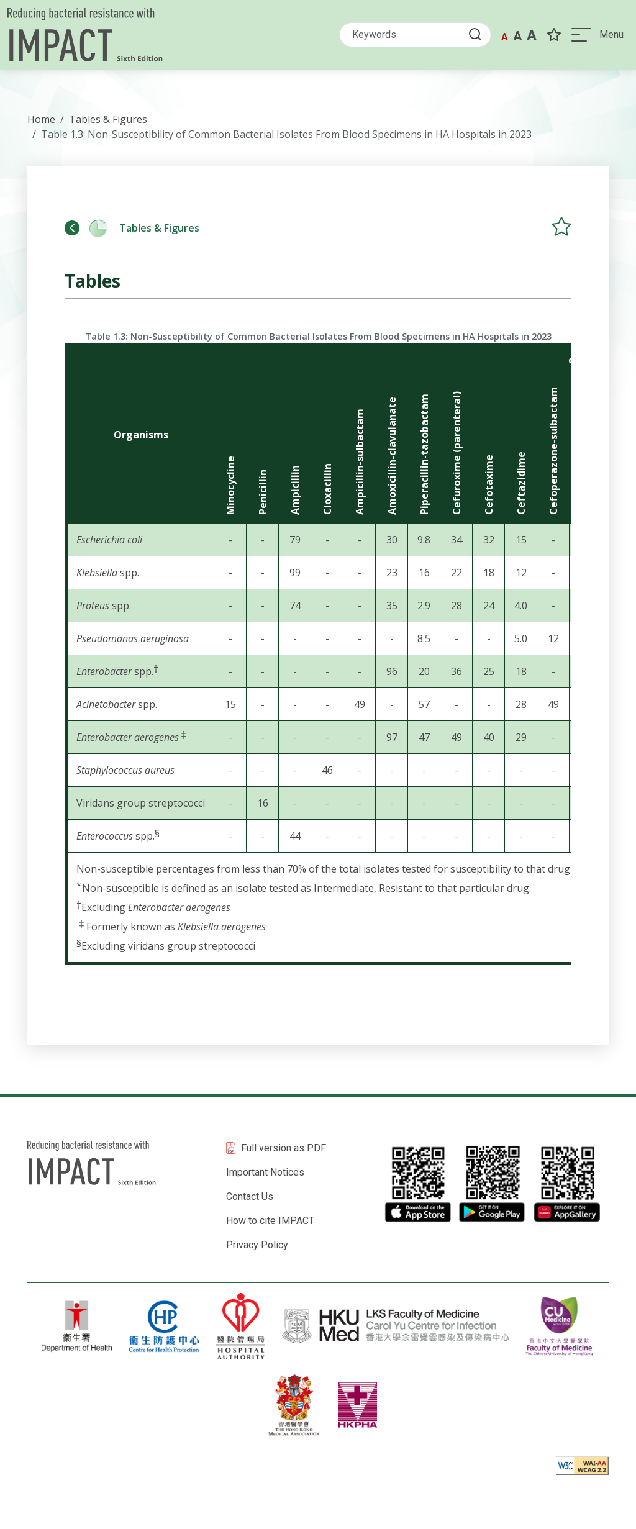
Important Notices (265, 1172)
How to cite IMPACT (270, 1221)
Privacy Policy (257, 1245)
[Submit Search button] (476, 35)
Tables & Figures (132, 227)
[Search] (412, 36)
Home (41, 119)
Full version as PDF (283, 1148)
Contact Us (249, 1196)
